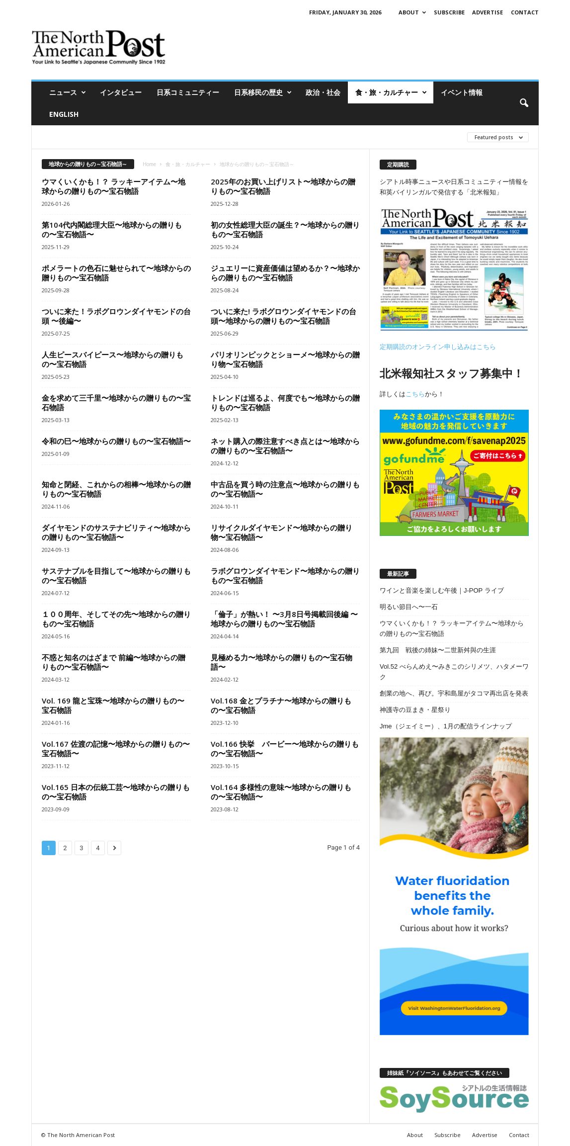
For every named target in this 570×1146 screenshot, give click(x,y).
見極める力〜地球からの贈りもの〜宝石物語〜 (281, 662)
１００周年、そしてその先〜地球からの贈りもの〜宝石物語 (116, 618)
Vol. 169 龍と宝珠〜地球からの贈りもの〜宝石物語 (113, 705)
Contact (525, 12)
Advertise (487, 12)
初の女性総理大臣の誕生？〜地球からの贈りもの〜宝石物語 (285, 229)
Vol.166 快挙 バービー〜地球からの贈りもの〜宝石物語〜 (285, 748)
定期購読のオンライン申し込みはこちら (438, 347)
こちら (415, 394)
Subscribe (449, 12)
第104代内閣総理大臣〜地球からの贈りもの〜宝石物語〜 (112, 229)
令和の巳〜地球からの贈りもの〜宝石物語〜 (116, 441)
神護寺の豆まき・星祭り (415, 709)
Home (149, 164)
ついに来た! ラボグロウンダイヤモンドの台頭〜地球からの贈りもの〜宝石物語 (283, 316)
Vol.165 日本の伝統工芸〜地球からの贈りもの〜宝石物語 (116, 791)
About (412, 12)
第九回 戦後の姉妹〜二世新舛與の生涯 (438, 650)
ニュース (67, 92)
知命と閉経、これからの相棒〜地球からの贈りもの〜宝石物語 (116, 489)
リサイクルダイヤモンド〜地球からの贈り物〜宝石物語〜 (281, 532)
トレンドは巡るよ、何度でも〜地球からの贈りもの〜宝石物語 (285, 402)
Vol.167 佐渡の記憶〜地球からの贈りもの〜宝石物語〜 (116, 748)
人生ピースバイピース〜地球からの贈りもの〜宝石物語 (112, 359)
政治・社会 (323, 92)
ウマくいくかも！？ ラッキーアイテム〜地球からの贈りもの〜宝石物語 (113, 186)
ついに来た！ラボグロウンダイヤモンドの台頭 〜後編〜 (116, 316)
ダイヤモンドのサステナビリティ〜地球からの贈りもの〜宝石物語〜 (116, 532)
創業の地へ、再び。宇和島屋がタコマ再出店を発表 (454, 693)
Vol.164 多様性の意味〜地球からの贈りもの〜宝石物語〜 (281, 791)
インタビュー (121, 92)
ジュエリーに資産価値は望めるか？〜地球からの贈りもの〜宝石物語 (285, 272)
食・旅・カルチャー (391, 92)
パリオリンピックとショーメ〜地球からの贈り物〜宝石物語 (285, 359)
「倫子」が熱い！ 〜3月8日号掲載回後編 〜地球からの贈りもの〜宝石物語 (284, 618)
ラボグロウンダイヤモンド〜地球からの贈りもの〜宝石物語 (285, 575)
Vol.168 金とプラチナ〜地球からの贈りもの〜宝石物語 (281, 705)
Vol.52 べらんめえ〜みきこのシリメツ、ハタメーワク (454, 672)
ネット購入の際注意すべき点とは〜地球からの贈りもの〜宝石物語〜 (285, 445)
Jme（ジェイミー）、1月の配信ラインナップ (446, 726)
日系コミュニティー (188, 92)
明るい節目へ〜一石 (409, 607)
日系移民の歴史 (263, 92)
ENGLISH (64, 114)
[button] (524, 103)
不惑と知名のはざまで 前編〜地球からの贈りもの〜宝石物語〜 (113, 662)
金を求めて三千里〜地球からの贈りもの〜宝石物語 (116, 402)
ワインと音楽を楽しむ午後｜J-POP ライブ (442, 590)
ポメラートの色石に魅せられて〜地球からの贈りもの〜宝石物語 (116, 272)
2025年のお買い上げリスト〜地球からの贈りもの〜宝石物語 (283, 186)
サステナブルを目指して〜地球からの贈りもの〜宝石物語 (116, 575)
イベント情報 (462, 92)
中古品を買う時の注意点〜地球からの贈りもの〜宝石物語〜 (285, 489)
